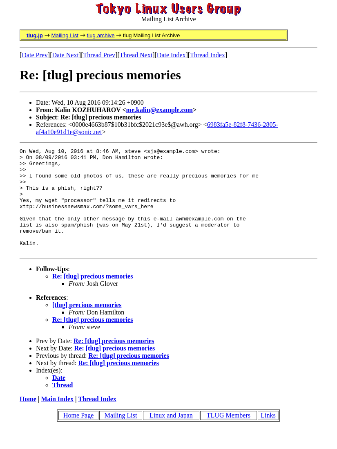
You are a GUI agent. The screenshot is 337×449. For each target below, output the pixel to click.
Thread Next (136, 55)
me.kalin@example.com (159, 109)
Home (28, 419)
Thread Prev (99, 55)
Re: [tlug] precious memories (92, 297)
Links (268, 436)
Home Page (78, 436)
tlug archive (100, 35)
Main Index (57, 419)
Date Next (65, 55)
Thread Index (207, 55)
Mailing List (64, 35)
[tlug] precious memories (86, 325)
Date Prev (35, 55)
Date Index (171, 55)
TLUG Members (228, 436)
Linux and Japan (171, 436)
